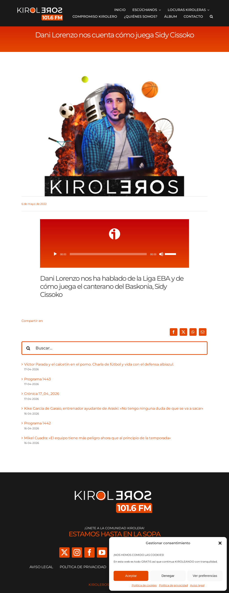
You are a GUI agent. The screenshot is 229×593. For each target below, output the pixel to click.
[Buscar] (28, 348)
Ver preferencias (205, 576)
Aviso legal (197, 585)
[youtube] (102, 552)
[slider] (108, 254)
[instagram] (77, 552)
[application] (114, 254)
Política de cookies (144, 585)
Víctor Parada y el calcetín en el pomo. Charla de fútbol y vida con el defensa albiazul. (99, 364)
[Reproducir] (55, 254)
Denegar (167, 576)
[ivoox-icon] (114, 230)
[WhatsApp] (193, 332)
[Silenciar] (161, 254)
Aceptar (131, 576)
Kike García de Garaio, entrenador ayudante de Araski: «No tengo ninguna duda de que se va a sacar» (113, 408)
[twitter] (64, 552)
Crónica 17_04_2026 (41, 394)
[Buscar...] (114, 348)
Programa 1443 (37, 379)
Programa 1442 (37, 423)
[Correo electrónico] (203, 332)
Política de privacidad (173, 585)
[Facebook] (173, 332)
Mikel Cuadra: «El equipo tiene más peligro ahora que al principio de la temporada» (97, 438)
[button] (220, 543)
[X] (183, 332)
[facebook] (89, 552)
